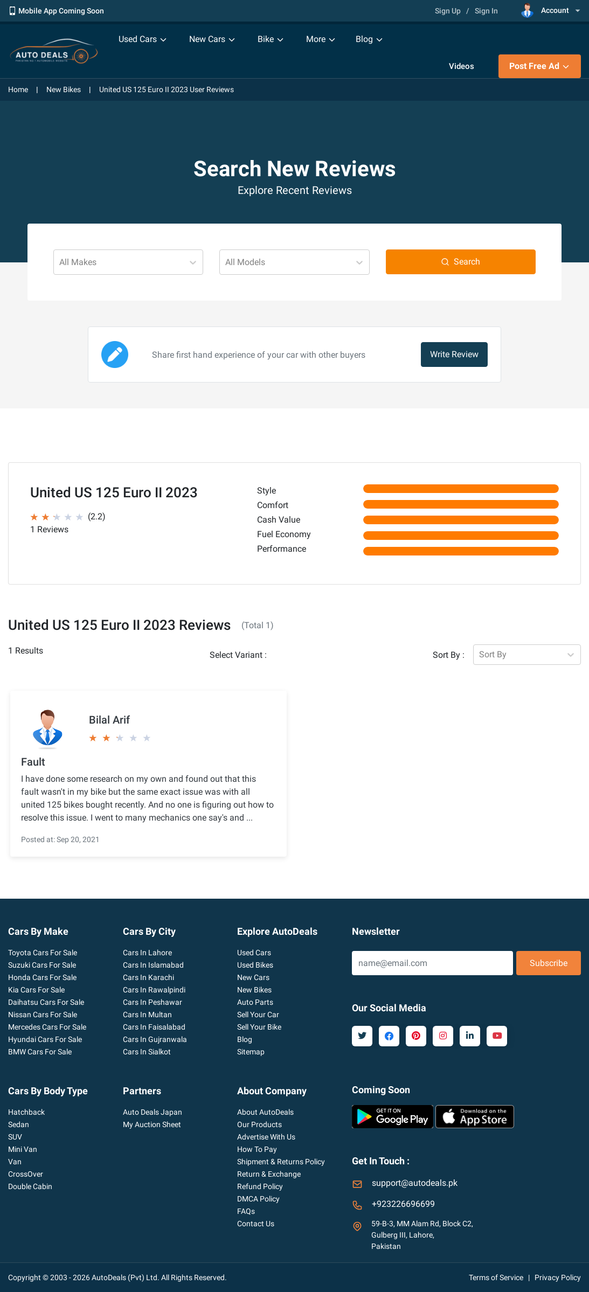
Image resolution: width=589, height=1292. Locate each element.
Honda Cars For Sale (42, 977)
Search (460, 261)
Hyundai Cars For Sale (45, 1039)
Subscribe (548, 963)
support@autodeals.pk (415, 1183)
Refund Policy (260, 1186)
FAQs (246, 1211)
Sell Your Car (258, 1014)
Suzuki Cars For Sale (42, 965)
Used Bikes (255, 965)
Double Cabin (30, 1186)
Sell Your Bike (259, 1027)
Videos (461, 66)
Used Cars (254, 952)
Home (18, 89)
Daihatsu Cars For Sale (46, 1002)
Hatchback (26, 1112)
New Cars (253, 977)
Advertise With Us (266, 1137)
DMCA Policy (258, 1198)
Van (15, 1161)
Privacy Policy (558, 1277)
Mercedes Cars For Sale (47, 1027)
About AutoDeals (265, 1112)
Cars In (147, 952)
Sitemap (251, 1051)
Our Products (259, 1124)
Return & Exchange (269, 1174)
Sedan (18, 1124)
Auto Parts (255, 1002)
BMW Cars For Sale (40, 1051)
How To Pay (257, 1149)
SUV (15, 1137)
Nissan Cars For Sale (42, 1014)
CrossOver (25, 1174)
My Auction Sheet (152, 1124)
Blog (244, 1039)
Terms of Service (496, 1277)
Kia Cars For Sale (36, 989)
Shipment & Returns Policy (281, 1161)
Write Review (454, 354)
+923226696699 (403, 1204)
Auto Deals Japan (152, 1112)
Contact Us (255, 1223)
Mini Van (22, 1149)
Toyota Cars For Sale (42, 952)
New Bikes (63, 89)
